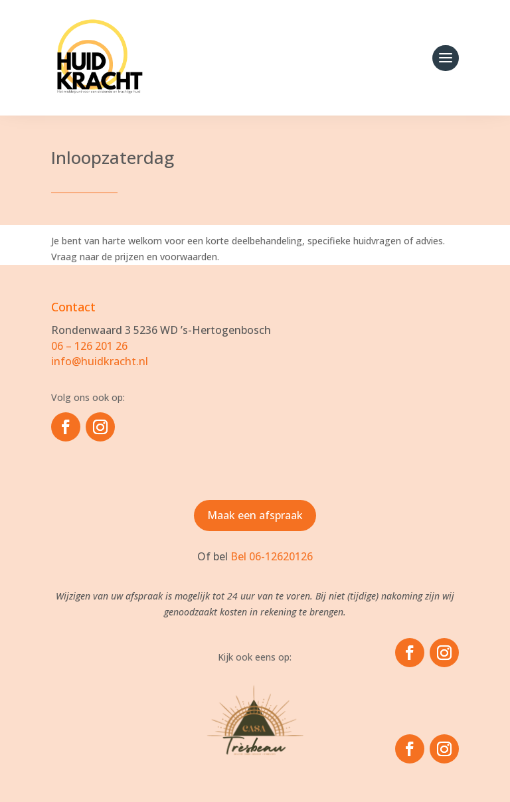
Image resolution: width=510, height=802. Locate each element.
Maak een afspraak (255, 515)
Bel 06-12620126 (271, 556)
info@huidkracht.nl (99, 361)
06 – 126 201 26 (89, 346)
